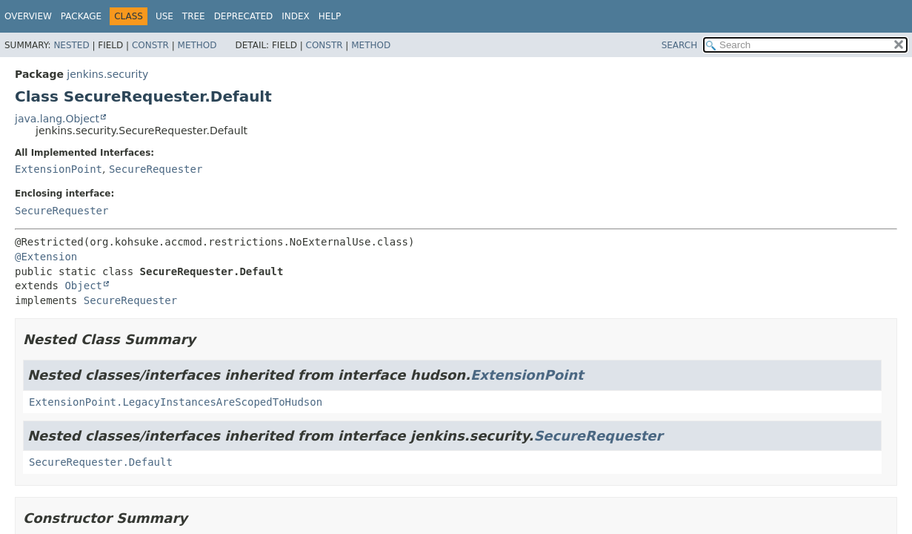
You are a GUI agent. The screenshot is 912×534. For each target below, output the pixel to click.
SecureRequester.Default (101, 462)
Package (81, 16)
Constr (150, 45)
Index (296, 16)
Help (330, 16)
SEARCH (680, 45)
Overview (28, 16)
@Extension (46, 257)
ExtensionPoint (58, 169)
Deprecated (243, 16)
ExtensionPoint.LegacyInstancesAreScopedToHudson (175, 402)
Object (83, 285)
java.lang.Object (57, 119)
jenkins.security (107, 74)
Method (197, 45)
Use (164, 16)
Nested (71, 45)
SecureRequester (155, 169)
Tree (193, 16)
